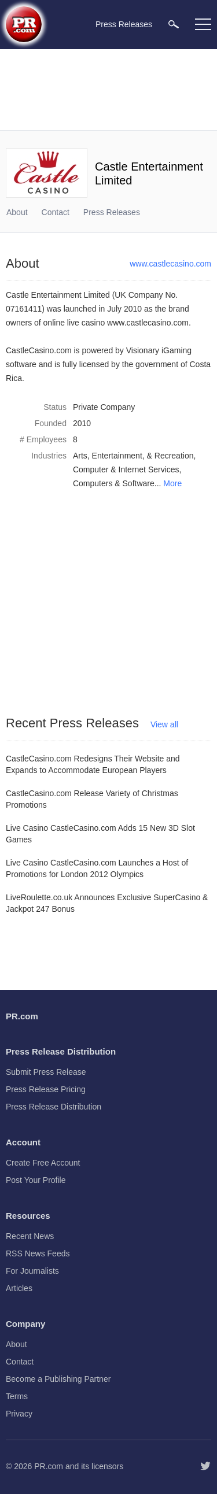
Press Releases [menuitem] (123, 24)
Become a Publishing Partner (58, 1379)
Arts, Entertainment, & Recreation (133, 455)
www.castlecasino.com (170, 263)
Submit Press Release (46, 1072)
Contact (55, 212)
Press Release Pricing (46, 1089)
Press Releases (111, 212)
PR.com (48, 1466)
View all (164, 724)
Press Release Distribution (53, 1106)
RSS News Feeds (37, 1253)
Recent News (30, 1236)
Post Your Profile (36, 1180)
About (17, 212)
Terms (17, 1396)
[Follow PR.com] (205, 1466)
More (172, 483)
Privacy (19, 1413)
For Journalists (32, 1270)
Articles (19, 1288)
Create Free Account (43, 1162)
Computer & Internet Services (126, 469)
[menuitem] (173, 24)
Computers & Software (114, 483)
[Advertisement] (110, 90)
